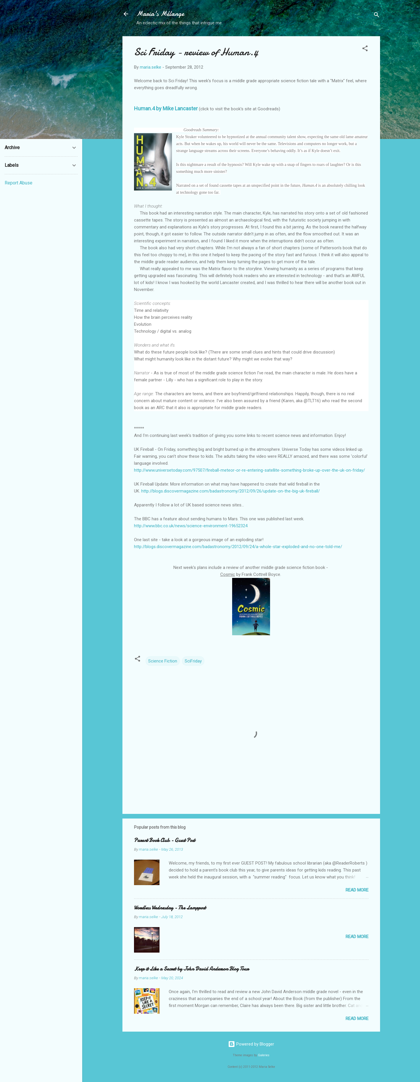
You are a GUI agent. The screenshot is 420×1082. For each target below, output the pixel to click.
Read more (357, 890)
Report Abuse (18, 183)
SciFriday (193, 661)
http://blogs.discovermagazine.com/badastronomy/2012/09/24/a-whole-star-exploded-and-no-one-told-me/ (238, 546)
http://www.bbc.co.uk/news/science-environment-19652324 (190, 525)
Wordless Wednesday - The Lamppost (170, 907)
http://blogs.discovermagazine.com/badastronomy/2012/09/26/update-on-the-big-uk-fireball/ (230, 491)
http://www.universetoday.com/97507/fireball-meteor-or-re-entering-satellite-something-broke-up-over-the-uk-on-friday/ (249, 470)
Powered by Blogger (251, 1044)
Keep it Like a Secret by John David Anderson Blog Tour (191, 969)
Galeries (263, 1055)
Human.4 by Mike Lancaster (166, 108)
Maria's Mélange (160, 14)
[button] (365, 49)
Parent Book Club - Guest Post (164, 840)
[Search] (376, 16)
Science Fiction (162, 661)
